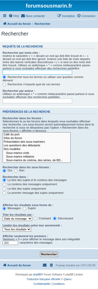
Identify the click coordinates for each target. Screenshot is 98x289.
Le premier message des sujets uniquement (33, 192)
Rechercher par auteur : (19, 90)
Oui (7, 170)
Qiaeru (67, 279)
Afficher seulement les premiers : (25, 236)
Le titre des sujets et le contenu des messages (35, 180)
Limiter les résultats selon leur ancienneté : (32, 225)
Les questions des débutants (36, 145)
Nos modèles (36, 149)
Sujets (29, 208)
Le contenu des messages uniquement (30, 184)
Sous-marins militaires (36, 157)
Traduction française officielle (43, 279)
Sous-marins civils (36, 153)
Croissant (42, 218)
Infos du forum (36, 138)
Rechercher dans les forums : (23, 118)
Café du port (36, 134)
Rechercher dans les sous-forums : (27, 167)
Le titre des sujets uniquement (24, 188)
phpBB (37, 274)
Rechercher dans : (15, 176)
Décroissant (63, 218)
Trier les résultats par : (18, 214)
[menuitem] (14, 16)
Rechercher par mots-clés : (21, 52)
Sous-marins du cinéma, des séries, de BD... (36, 160)
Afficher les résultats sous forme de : (28, 205)
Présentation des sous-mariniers (36, 142)
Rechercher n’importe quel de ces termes (31, 84)
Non (19, 170)
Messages (12, 208)
